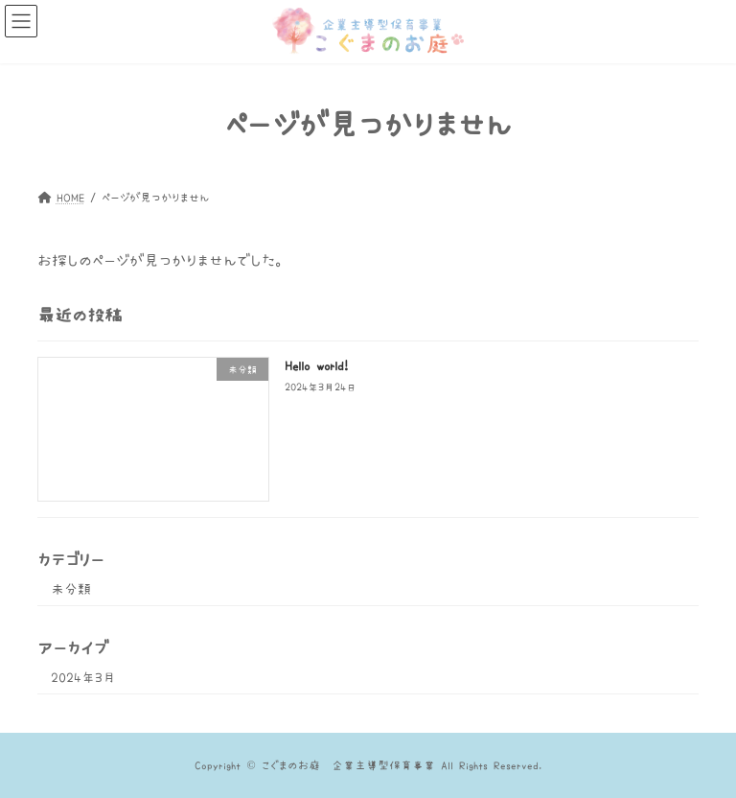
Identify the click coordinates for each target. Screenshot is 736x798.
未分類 (71, 589)
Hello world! (316, 365)
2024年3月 (83, 677)
